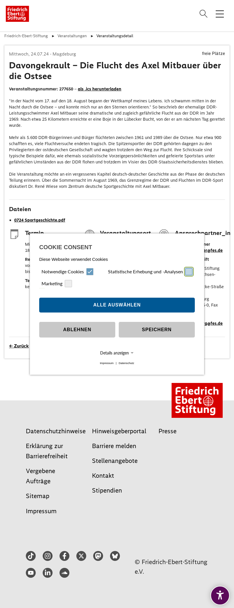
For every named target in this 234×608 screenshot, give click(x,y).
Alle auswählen (117, 304)
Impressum (107, 363)
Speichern (157, 329)
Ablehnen (77, 329)
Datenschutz (126, 363)
